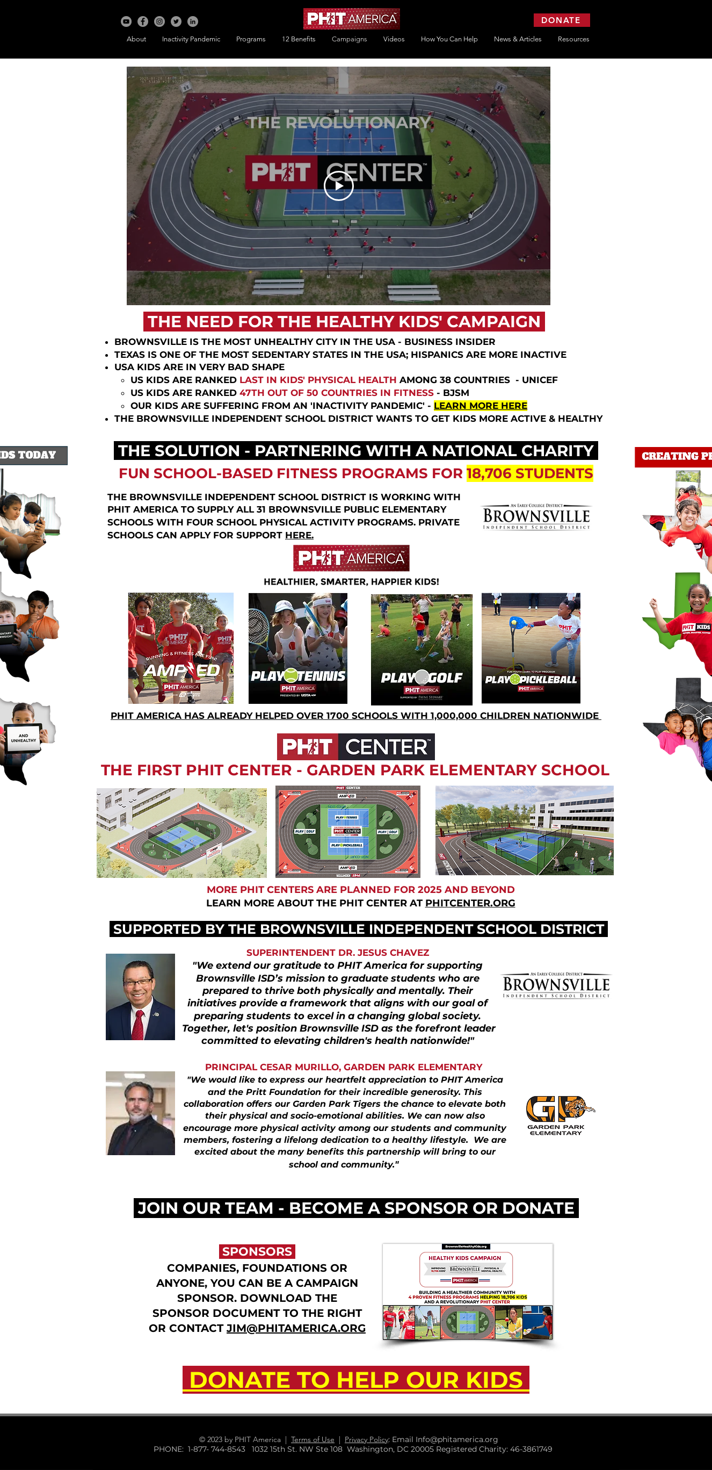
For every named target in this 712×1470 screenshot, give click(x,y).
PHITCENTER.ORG (470, 903)
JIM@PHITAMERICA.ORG (296, 1328)
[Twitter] (176, 21)
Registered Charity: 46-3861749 (494, 1449)
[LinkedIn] (192, 21)
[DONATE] (562, 20)
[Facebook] (142, 21)
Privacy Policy (366, 1439)
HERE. (299, 535)
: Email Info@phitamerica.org (447, 1439)
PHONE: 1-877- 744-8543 (203, 1449)
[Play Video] (339, 186)
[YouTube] (126, 21)
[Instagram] (159, 21)
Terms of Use (313, 1439)
